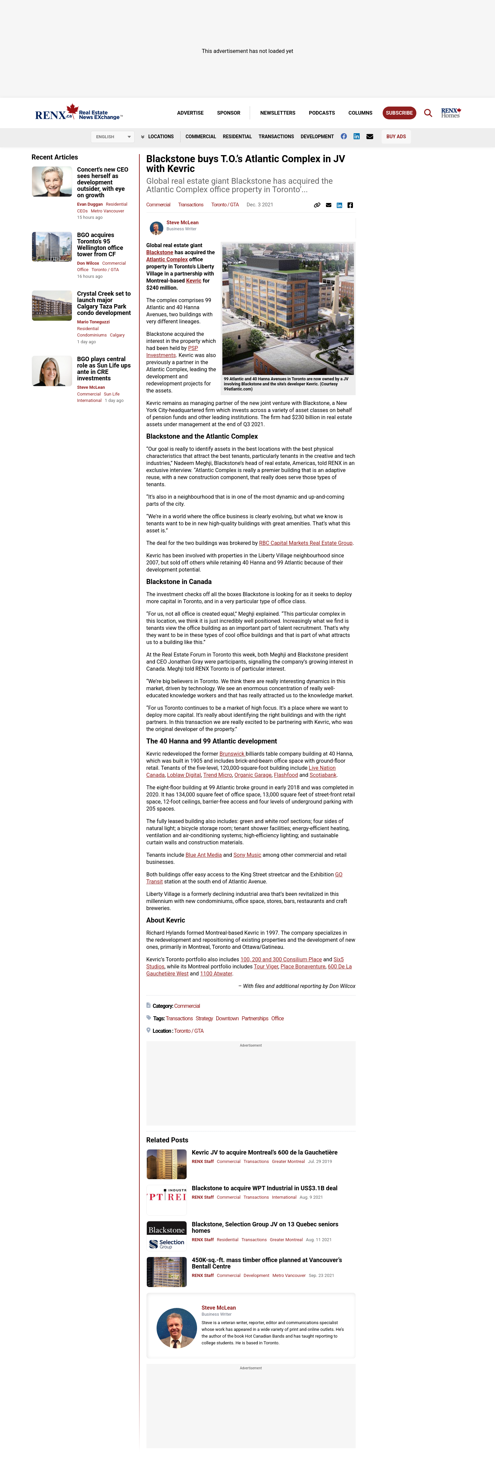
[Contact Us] (373, 136)
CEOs (82, 210)
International (89, 400)
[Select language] (113, 137)
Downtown (227, 1018)
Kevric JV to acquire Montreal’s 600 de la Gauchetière (265, 1152)
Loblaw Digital (184, 775)
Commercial (201, 136)
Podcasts (322, 113)
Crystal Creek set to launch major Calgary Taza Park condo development (104, 303)
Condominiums (92, 335)
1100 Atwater (216, 973)
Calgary (117, 335)
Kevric (193, 281)
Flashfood (286, 775)
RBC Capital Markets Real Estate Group (306, 543)
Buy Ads (396, 136)
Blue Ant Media (204, 855)
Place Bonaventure (303, 966)
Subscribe (399, 113)
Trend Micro (217, 775)
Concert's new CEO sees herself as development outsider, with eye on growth (103, 182)
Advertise (190, 113)
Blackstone (159, 252)
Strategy (204, 1018)
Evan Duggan (90, 204)
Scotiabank (323, 775)
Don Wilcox (88, 263)
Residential (237, 136)
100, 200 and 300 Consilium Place (281, 959)
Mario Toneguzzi (93, 321)
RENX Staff (203, 1161)
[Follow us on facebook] (347, 136)
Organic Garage (253, 775)
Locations (157, 136)
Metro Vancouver (107, 210)
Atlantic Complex (167, 259)
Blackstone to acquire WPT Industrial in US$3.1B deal (265, 1188)
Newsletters (277, 113)
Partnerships (255, 1018)
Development (317, 136)
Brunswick (232, 754)
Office (83, 269)
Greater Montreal (288, 1161)
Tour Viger (266, 966)
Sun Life (112, 394)
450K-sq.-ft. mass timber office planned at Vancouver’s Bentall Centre (267, 1263)
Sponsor (228, 113)
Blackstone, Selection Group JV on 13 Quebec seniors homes (265, 1227)
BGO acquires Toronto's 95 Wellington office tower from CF (100, 244)
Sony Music (247, 855)
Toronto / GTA (105, 269)
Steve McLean (91, 387)
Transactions (276, 136)
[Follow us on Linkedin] (360, 136)
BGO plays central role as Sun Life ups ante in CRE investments (104, 368)
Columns (361, 113)
